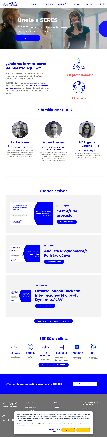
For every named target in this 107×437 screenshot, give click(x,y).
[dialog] (53, 422)
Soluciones (34, 4)
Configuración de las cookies (54, 430)
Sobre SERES (48, 4)
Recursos (77, 4)
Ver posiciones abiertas (27, 38)
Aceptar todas (68, 430)
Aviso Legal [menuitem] (86, 409)
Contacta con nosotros (85, 384)
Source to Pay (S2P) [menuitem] (30, 407)
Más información (66, 222)
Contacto (89, 4)
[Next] (98, 146)
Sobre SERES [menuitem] (57, 407)
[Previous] (8, 146)
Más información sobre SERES (53, 365)
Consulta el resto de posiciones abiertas (53, 321)
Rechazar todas (83, 430)
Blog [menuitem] (55, 410)
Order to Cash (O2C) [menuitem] (30, 410)
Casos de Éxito (63, 4)
